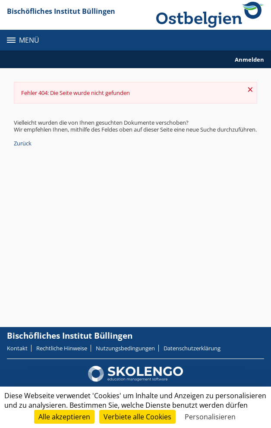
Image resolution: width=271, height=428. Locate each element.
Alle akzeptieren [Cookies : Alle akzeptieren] (64, 417)
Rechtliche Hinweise (61, 348)
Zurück (23, 143)
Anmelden (249, 59)
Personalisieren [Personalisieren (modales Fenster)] (210, 417)
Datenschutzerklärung (192, 348)
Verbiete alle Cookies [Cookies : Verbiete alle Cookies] (137, 417)
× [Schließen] (250, 89)
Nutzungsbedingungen (125, 348)
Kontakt (17, 348)
